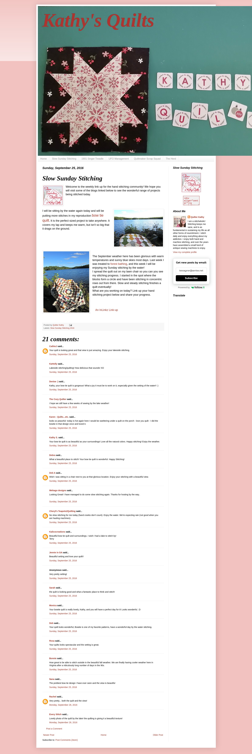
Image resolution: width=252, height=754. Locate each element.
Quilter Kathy (197, 217)
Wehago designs (57, 490)
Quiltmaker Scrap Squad (147, 158)
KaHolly (53, 364)
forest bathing (118, 263)
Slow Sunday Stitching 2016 (62, 328)
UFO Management (119, 158)
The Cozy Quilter (57, 399)
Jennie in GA (55, 552)
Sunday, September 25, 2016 (63, 354)
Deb (51, 623)
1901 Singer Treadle (92, 158)
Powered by (191, 287)
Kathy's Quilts (98, 20)
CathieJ (53, 346)
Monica (53, 605)
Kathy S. (53, 437)
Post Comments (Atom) (66, 740)
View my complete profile (185, 252)
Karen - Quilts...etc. (59, 417)
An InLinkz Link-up (106, 309)
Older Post (158, 735)
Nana (52, 679)
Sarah (52, 588)
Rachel (52, 696)
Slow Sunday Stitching (64, 158)
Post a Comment (54, 728)
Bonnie (53, 658)
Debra (52, 455)
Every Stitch (55, 714)
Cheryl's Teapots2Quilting (62, 511)
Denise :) (53, 381)
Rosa (52, 641)
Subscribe (191, 278)
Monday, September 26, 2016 (63, 705)
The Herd (171, 158)
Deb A (52, 473)
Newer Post (48, 735)
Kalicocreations (57, 532)
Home (43, 158)
